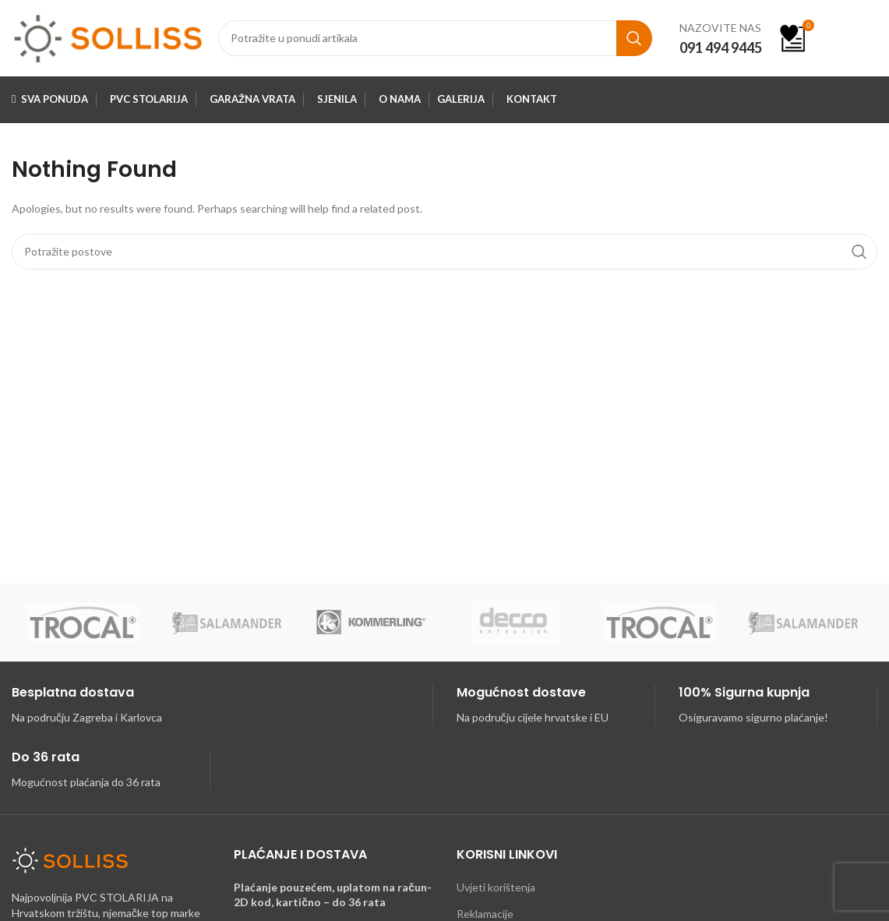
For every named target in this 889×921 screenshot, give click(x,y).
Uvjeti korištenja (496, 892)
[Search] (435, 41)
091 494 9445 (720, 49)
